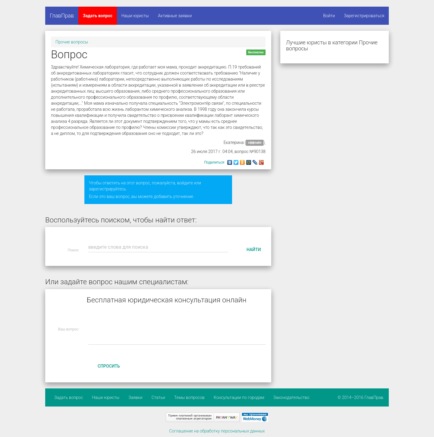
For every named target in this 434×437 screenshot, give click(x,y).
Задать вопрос (97, 15)
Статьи (158, 397)
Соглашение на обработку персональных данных (217, 431)
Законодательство (291, 397)
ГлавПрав (62, 15)
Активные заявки (175, 15)
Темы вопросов (189, 397)
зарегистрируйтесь (107, 189)
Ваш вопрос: (68, 329)
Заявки (135, 397)
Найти (254, 249)
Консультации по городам (239, 397)
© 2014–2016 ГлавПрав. (361, 397)
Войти (329, 15)
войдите (185, 182)
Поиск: (73, 250)
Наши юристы (135, 15)
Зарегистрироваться (364, 15)
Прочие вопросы (71, 42)
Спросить (109, 366)
